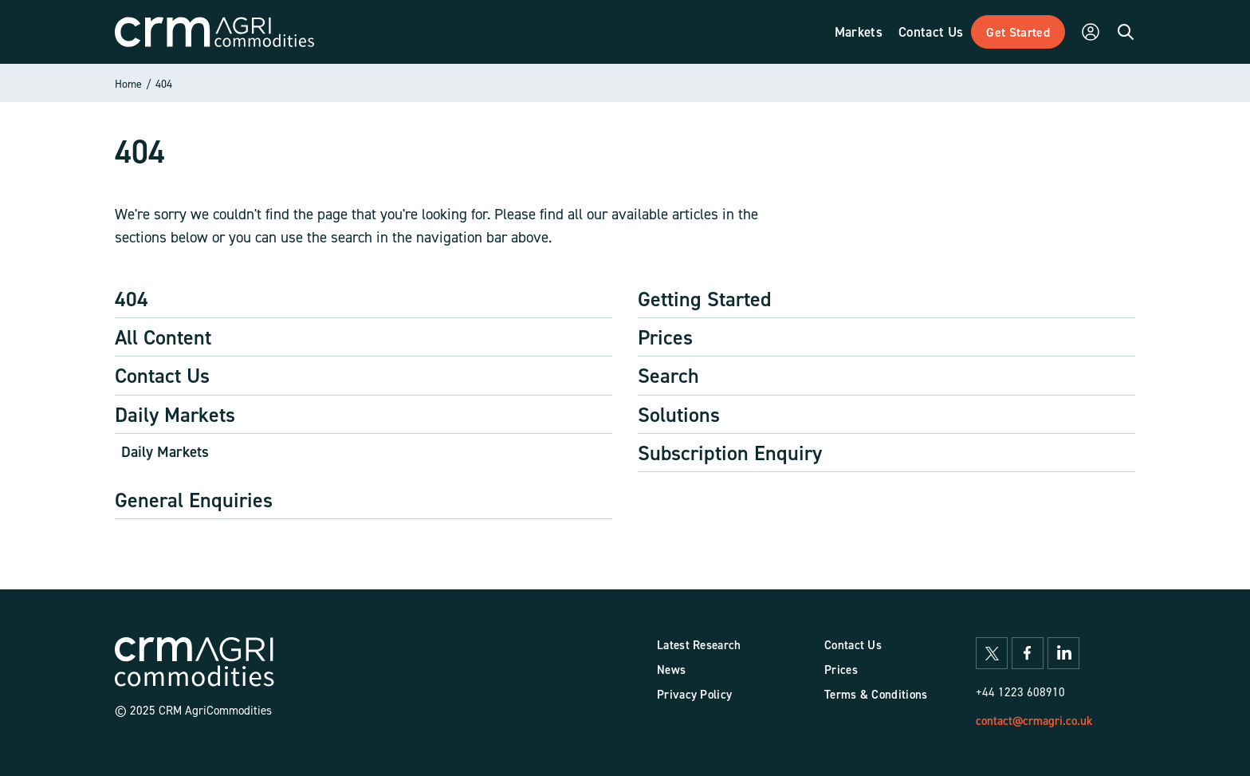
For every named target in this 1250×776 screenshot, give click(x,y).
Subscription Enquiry (730, 452)
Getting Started (705, 299)
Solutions (679, 414)
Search (668, 375)
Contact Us (162, 375)
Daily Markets (175, 414)
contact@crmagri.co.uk (1034, 720)
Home (128, 83)
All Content (163, 337)
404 (163, 83)
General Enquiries (194, 499)
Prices (665, 337)
